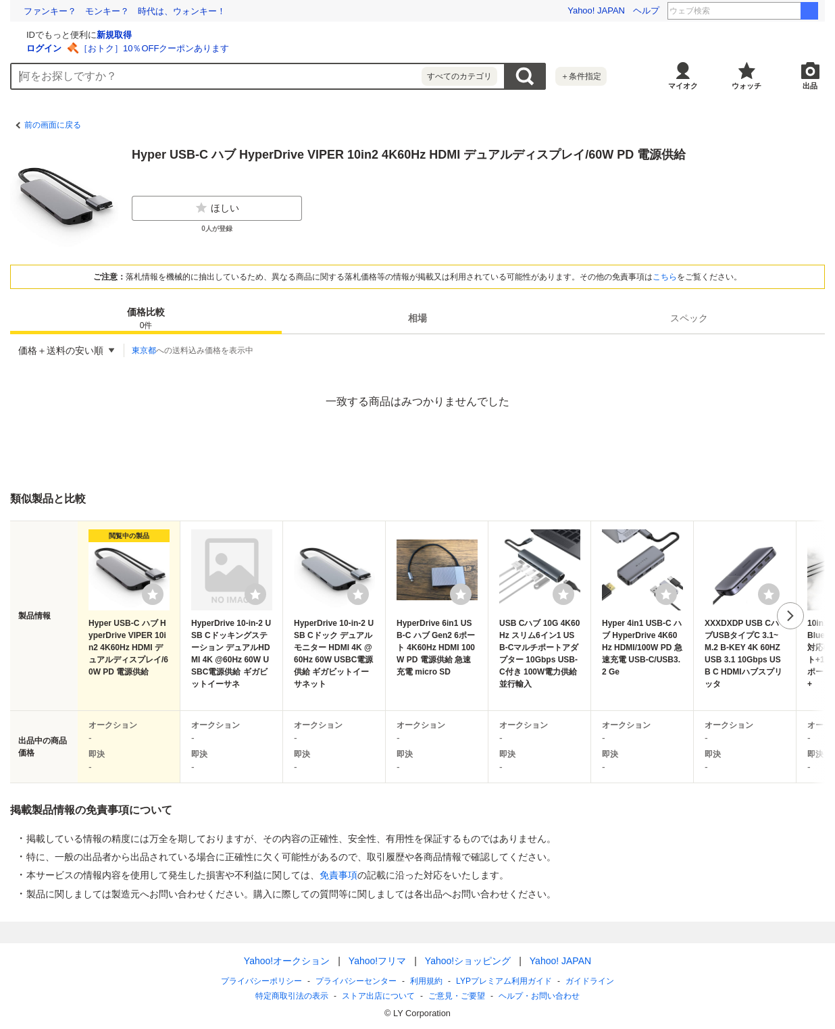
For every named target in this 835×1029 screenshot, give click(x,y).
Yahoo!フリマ (377, 960)
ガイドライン (589, 981)
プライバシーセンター (356, 981)
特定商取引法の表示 (291, 996)
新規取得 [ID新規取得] (275, 35)
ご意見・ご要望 (456, 996)
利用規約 (426, 981)
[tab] (146, 318)
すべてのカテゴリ (459, 76)
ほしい (217, 208)
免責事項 (338, 875)
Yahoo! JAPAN (596, 10)
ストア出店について (378, 996)
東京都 (144, 350)
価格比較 (146, 319)
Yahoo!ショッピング (468, 960)
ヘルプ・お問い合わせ (539, 996)
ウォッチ (746, 86)
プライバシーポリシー (261, 981)
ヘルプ (646, 10)
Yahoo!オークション (287, 960)
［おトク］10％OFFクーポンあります (315, 48)
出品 (810, 86)
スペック (689, 318)
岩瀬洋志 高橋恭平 (763, 11)
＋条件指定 (581, 76)
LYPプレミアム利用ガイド (504, 981)
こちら (665, 277)
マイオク (683, 86)
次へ (790, 615)
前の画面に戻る (52, 125)
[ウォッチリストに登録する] (152, 594)
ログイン (204, 48)
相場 (417, 318)
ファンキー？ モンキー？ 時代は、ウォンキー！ (125, 11)
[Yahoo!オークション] (95, 33)
